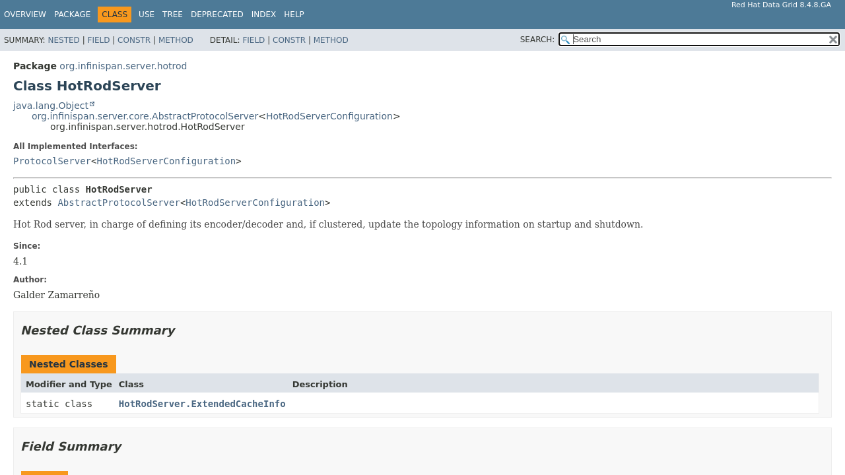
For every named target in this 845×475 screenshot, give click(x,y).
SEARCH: (537, 39)
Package (72, 14)
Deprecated (217, 14)
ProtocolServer (52, 161)
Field (98, 40)
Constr (134, 40)
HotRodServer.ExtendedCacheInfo (202, 403)
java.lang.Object (50, 105)
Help (294, 14)
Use (146, 14)
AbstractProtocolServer (118, 202)
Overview (25, 14)
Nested (63, 40)
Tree (172, 14)
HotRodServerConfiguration (329, 116)
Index (264, 14)
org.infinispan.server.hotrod (123, 66)
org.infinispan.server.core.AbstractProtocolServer (145, 116)
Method (175, 40)
